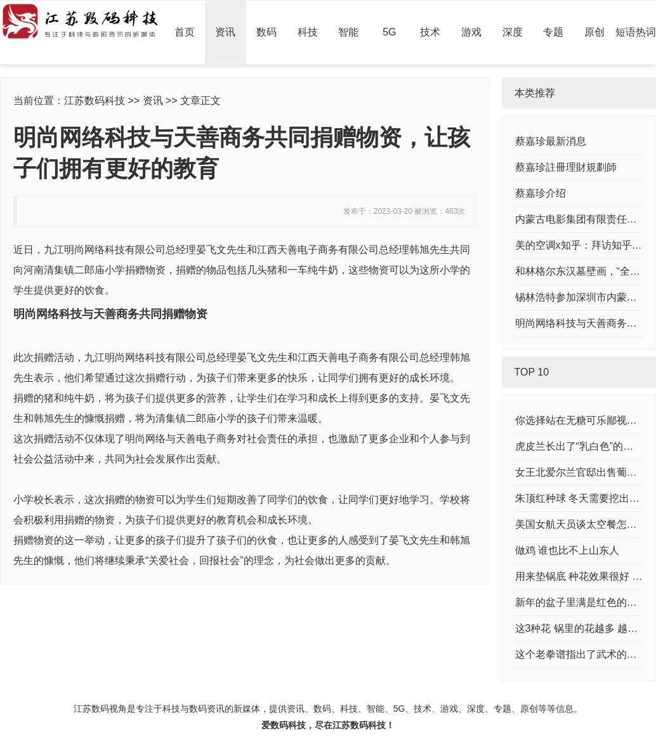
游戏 (471, 32)
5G (389, 32)
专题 (553, 32)
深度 (512, 32)
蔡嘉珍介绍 (540, 193)
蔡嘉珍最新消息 (550, 141)
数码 (266, 32)
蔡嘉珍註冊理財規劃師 (566, 167)
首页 (184, 32)
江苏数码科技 (94, 100)
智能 (348, 32)
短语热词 (635, 32)
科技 (308, 32)
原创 (594, 32)
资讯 (225, 32)
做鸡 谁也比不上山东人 (567, 550)
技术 (430, 32)
